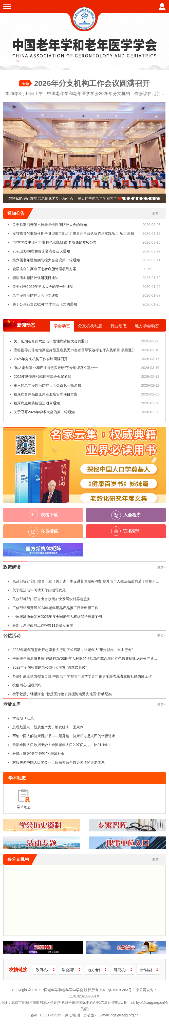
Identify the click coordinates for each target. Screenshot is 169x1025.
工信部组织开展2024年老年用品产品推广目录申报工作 (55, 608)
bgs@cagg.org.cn (125, 1015)
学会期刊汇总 (23, 718)
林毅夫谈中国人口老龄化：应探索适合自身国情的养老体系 (58, 762)
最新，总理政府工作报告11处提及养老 (42, 625)
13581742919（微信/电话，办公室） (69, 1015)
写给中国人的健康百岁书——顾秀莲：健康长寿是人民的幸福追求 (63, 736)
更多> (156, 213)
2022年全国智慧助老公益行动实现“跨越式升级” (49, 667)
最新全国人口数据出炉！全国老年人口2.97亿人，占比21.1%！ (61, 745)
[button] (119, 198)
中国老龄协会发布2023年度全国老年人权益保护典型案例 (57, 617)
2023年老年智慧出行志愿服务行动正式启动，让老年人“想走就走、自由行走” (72, 650)
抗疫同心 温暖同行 (27, 685)
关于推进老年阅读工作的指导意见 (39, 590)
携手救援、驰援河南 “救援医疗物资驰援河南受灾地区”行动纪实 (61, 694)
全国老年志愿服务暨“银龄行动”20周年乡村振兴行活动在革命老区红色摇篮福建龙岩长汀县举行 (84, 660)
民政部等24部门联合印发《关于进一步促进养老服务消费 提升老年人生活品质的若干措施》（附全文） (84, 582)
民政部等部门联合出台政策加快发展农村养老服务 (51, 599)
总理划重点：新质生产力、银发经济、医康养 (47, 727)
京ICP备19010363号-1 (117, 990)
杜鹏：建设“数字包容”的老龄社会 (38, 754)
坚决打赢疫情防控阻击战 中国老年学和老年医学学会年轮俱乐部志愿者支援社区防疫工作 (82, 676)
